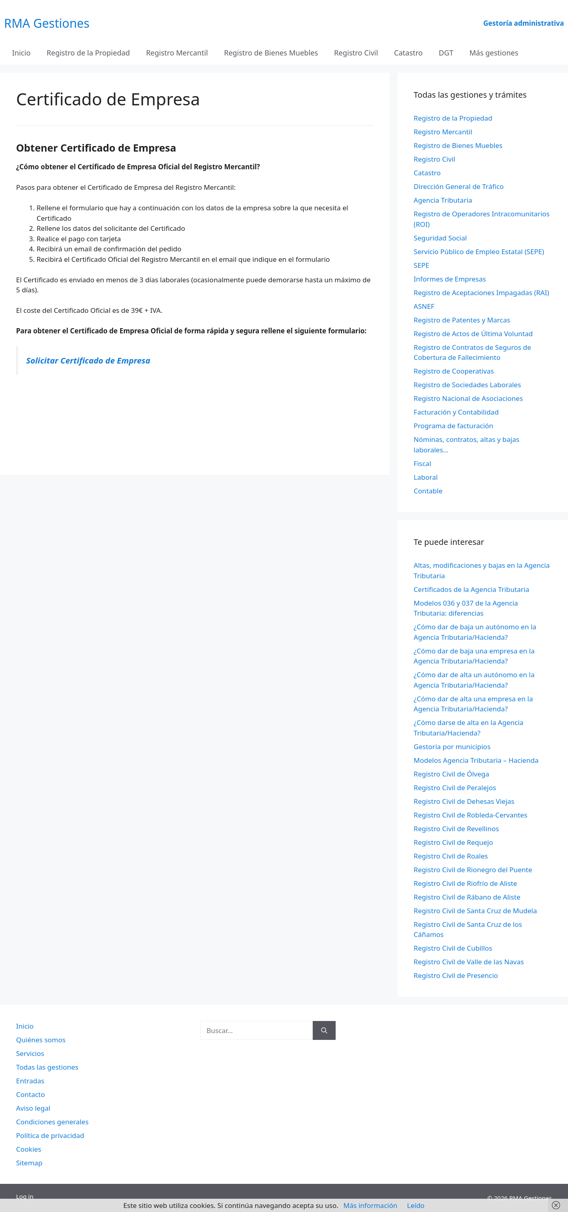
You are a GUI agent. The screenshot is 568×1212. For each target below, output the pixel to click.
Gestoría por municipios (452, 746)
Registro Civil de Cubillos (453, 948)
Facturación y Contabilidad (456, 412)
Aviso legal (33, 1108)
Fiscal (422, 463)
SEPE (421, 265)
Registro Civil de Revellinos (456, 828)
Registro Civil (356, 53)
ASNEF (424, 306)
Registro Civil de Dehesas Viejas (464, 801)
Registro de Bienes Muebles (271, 53)
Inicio (21, 53)
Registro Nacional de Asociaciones (468, 398)
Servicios (30, 1053)
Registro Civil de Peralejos (455, 787)
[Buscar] (324, 1030)
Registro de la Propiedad (88, 53)
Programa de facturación (453, 425)
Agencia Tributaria (443, 200)
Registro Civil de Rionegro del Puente (473, 869)
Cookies (28, 1149)
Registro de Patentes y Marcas (462, 320)
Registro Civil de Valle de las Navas (469, 961)
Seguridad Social (440, 237)
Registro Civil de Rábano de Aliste (467, 897)
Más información (370, 1205)
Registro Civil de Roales (451, 856)
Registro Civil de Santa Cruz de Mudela (475, 910)
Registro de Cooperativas (454, 371)
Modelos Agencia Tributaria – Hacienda (476, 760)
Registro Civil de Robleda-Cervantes (470, 815)
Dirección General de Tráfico (459, 186)
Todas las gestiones (47, 1067)
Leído (416, 1205)
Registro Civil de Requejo (453, 842)
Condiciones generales (52, 1121)
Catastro (408, 53)
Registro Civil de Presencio (456, 975)
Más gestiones (494, 53)
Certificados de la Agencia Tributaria (471, 589)
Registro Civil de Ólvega (451, 774)
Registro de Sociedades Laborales (467, 384)
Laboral (426, 477)
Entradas (30, 1080)
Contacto (30, 1094)
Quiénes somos (41, 1039)
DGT (446, 53)
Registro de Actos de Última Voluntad (473, 333)
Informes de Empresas (450, 278)
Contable (428, 490)
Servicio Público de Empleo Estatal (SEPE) (479, 251)
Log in (24, 1196)
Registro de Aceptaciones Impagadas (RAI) (481, 292)
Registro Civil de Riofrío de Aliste (465, 883)
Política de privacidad (50, 1135)
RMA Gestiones (47, 23)
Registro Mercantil (177, 53)
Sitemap (29, 1162)
